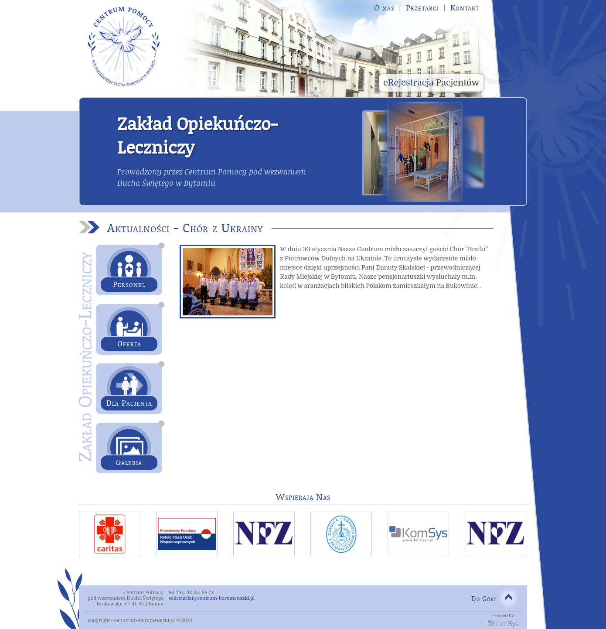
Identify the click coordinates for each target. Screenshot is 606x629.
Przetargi (422, 7)
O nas (384, 7)
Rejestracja (431, 83)
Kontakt (464, 7)
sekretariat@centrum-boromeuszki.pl (211, 598)
